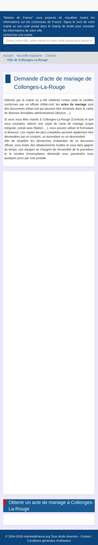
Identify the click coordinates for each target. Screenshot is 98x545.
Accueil (8, 55)
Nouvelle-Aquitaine (29, 55)
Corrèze (51, 55)
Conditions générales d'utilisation (49, 540)
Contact (85, 536)
